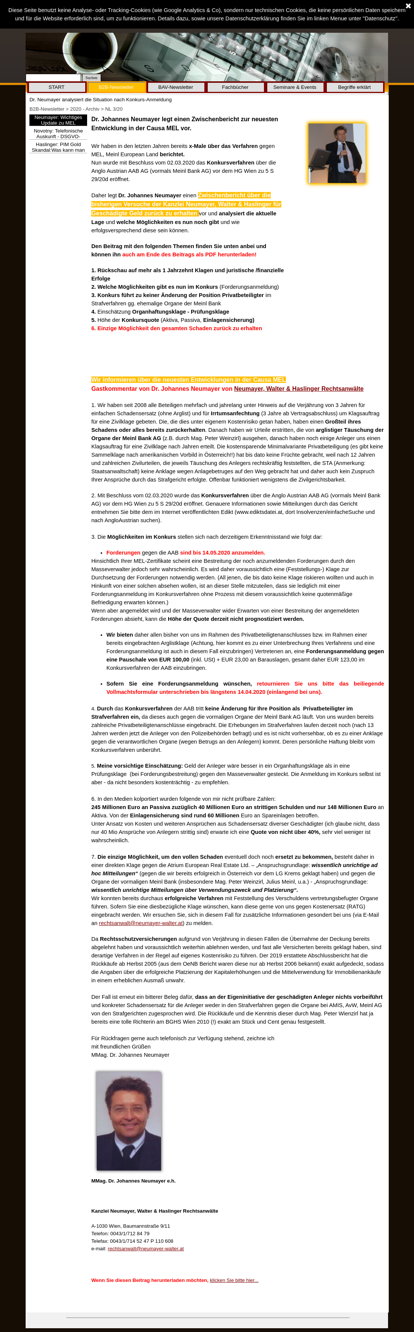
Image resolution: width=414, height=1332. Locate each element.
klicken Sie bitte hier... (234, 1280)
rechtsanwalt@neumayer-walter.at (141, 923)
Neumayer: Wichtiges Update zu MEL (58, 120)
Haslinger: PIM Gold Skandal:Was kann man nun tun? (58, 150)
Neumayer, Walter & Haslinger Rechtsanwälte (299, 389)
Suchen (91, 78)
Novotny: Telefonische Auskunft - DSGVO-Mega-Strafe (58, 136)
